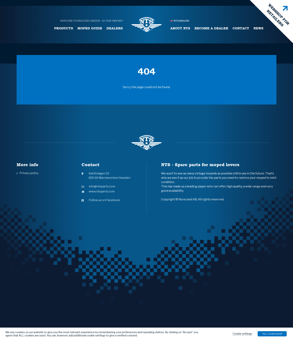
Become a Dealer (211, 28)
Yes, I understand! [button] (272, 333)
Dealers (114, 28)
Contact (241, 28)
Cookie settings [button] (242, 333)
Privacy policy (28, 173)
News (258, 28)
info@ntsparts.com (98, 186)
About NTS (180, 28)
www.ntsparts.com (98, 191)
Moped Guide (89, 28)
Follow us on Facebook (101, 200)
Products (63, 28)
